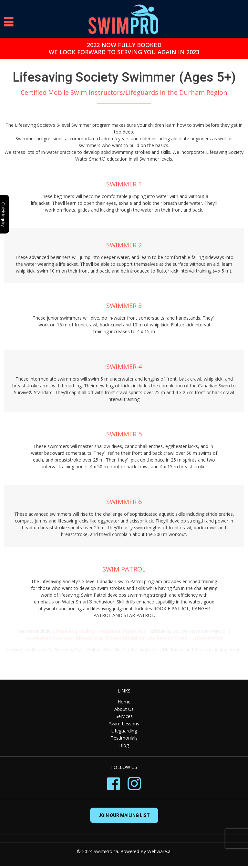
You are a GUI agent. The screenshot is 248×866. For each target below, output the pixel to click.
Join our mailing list (124, 815)
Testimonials (124, 738)
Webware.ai (159, 851)
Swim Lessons (124, 724)
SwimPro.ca (106, 851)
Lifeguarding (124, 731)
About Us (124, 709)
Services (124, 716)
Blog (124, 745)
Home (124, 702)
